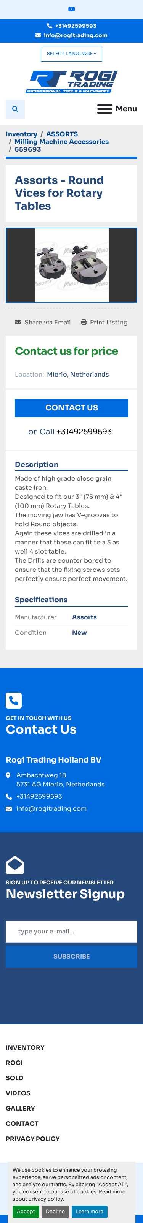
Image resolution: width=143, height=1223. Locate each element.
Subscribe (71, 956)
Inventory (25, 1048)
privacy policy (45, 1199)
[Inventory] (21, 134)
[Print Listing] (104, 322)
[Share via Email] (43, 322)
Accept (26, 1212)
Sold (15, 1078)
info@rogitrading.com (76, 35)
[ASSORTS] (62, 134)
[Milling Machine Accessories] (61, 142)
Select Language (70, 53)
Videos (18, 1093)
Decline (55, 1212)
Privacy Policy (33, 1139)
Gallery (20, 1108)
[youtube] (71, 9)
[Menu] (104, 109)
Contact (22, 1124)
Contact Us (71, 408)
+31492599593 (75, 25)
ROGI (14, 1063)
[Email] (71, 932)
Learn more (89, 1212)
